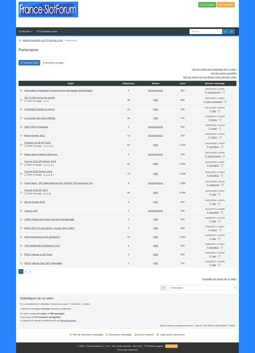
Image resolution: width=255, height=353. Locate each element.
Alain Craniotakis (214, 102)
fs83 (155, 99)
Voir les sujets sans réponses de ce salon (214, 69)
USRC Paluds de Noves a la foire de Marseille (49, 219)
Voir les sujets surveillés (223, 73)
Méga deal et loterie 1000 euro (40, 154)
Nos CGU (137, 346)
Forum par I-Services (127, 350)
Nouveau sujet (29, 62)
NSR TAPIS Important (36, 126)
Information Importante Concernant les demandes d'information (58, 90)
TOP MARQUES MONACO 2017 (42, 245)
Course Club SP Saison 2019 (40, 161)
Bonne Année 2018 (34, 202)
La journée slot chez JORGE (39, 118)
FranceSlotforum (94, 346)
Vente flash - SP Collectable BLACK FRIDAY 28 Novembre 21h (58, 183)
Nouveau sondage (53, 62)
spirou (214, 230)
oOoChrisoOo (155, 90)
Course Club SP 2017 (36, 190)
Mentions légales (155, 346)
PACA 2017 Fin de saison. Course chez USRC (49, 228)
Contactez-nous (47, 31)
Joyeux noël (30, 210)
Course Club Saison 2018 (38, 171)
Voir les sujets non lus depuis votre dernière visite (209, 77)
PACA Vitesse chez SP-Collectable (43, 263)
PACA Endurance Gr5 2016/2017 (42, 236)
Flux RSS (171, 346)
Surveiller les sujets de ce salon (219, 279)
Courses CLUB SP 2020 (37, 142)
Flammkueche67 (68, 320)
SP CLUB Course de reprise (39, 97)
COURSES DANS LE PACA (39, 109)
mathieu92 (214, 185)
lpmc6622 (214, 147)
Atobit (214, 128)
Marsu (214, 120)
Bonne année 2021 (34, 135)
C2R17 (214, 137)
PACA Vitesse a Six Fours (38, 254)
